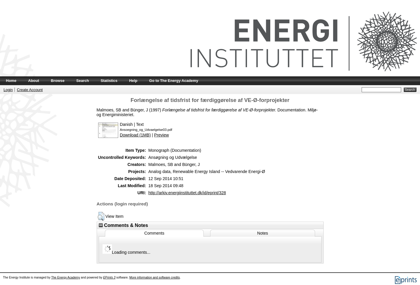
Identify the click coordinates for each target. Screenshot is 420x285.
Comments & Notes (123, 225)
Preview (161, 135)
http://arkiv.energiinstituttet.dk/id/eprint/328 (187, 192)
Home (11, 80)
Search (82, 80)
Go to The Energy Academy (173, 80)
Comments (154, 233)
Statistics (109, 80)
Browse (58, 80)
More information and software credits (154, 277)
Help (133, 80)
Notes (262, 233)
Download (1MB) (135, 135)
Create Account (30, 90)
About (33, 80)
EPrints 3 (109, 277)
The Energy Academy (65, 277)
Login (8, 90)
